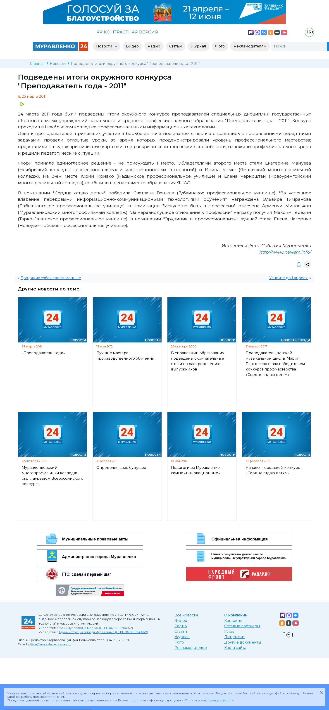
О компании (236, 615)
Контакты (233, 620)
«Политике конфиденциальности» (209, 700)
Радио (180, 626)
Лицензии (234, 637)
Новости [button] (104, 46)
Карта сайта (235, 648)
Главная (37, 63)
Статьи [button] (175, 46)
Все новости (186, 615)
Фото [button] (220, 46)
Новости (58, 63)
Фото (179, 642)
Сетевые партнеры (242, 626)
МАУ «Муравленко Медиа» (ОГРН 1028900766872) (96, 628)
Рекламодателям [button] (250, 46)
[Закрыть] (321, 692)
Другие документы (242, 642)
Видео (180, 620)
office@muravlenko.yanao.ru (49, 644)
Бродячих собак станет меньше (51, 278)
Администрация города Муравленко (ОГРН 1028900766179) (103, 632)
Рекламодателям (190, 648)
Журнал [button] (198, 46)
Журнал (182, 637)
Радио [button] (154, 46)
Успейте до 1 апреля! (288, 278)
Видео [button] (132, 46)
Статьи (180, 631)
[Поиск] (299, 46)
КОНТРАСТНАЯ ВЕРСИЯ (127, 32)
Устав (229, 631)
